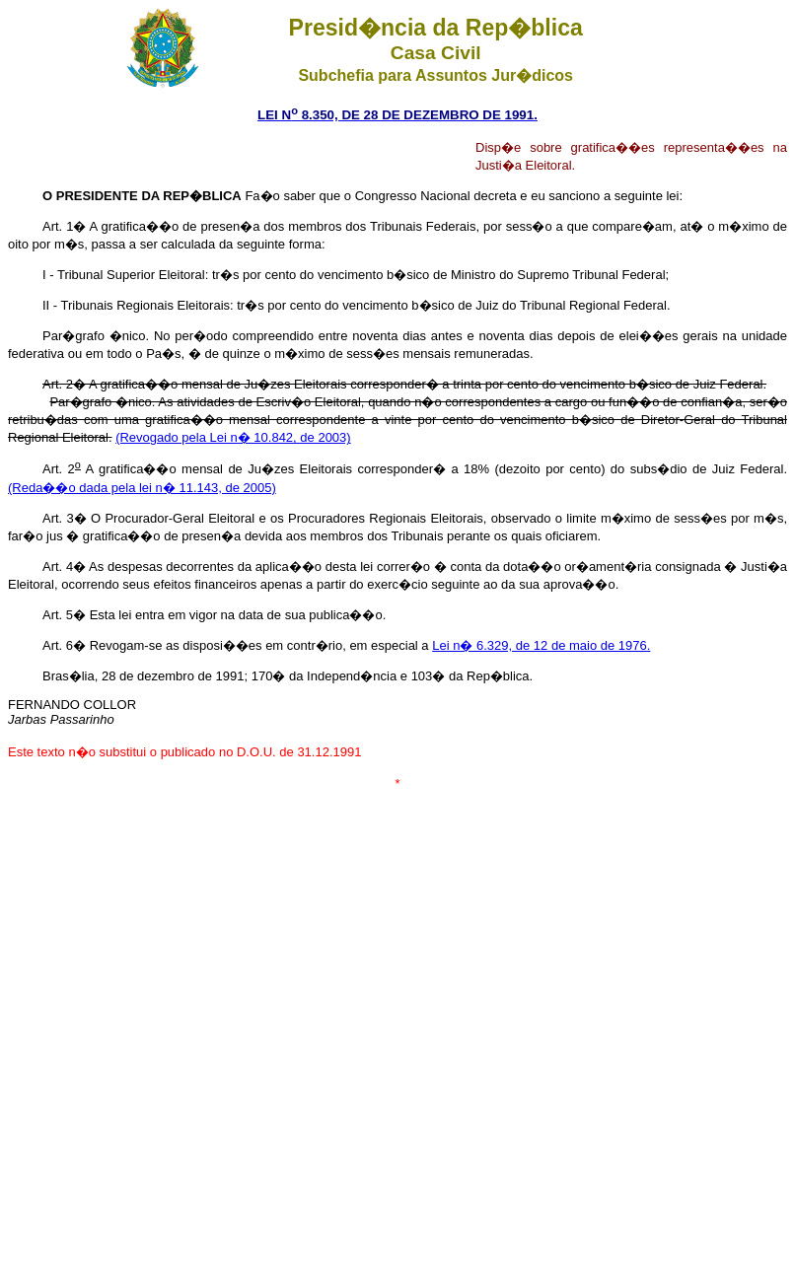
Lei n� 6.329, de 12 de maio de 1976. (541, 645)
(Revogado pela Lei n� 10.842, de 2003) (233, 437)
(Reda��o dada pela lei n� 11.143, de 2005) (142, 487)
